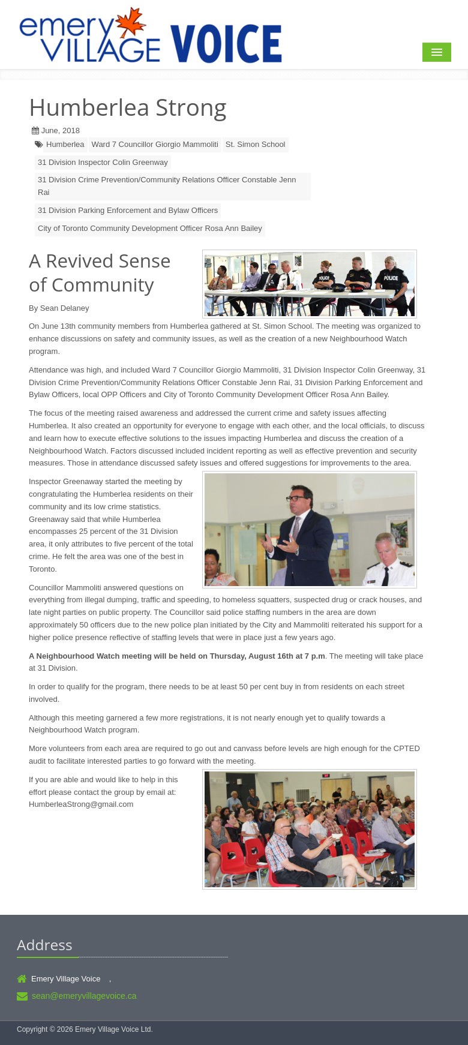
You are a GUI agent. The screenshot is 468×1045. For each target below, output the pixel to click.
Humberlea (65, 144)
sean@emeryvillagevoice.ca (84, 996)
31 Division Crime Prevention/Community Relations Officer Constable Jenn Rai (167, 186)
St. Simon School (256, 144)
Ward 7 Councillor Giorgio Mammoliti (155, 144)
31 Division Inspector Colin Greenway (103, 162)
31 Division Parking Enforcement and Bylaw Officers (128, 210)
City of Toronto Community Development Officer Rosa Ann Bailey (150, 228)
